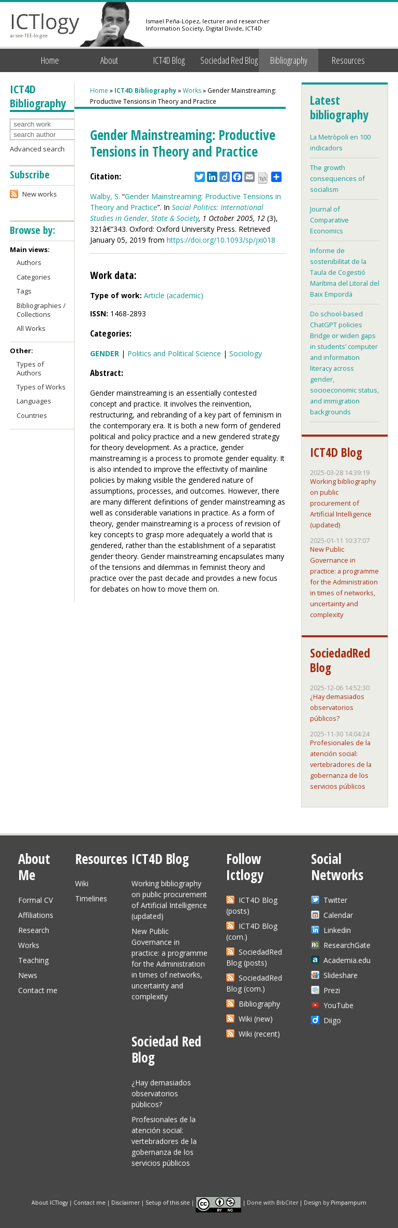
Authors (29, 262)
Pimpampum (348, 1202)
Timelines (91, 898)
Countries (32, 415)
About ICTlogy (50, 1202)
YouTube (338, 1005)
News (27, 975)
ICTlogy (45, 25)
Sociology (245, 353)
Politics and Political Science (174, 353)
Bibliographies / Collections (41, 310)
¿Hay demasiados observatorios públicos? (337, 707)
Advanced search (37, 148)
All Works (31, 328)
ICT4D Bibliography (145, 90)
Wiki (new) (256, 1019)
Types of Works (41, 387)
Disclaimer (125, 1202)
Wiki (82, 883)
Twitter (335, 900)
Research (33, 930)
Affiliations (35, 915)
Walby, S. (105, 196)
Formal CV (35, 900)
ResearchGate (347, 945)
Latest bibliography (339, 107)
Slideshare (340, 975)
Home (50, 60)
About (109, 60)
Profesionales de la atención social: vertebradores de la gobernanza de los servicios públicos (341, 764)
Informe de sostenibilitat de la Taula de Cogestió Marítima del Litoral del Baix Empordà (344, 272)
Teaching (33, 960)
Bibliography (288, 60)
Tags (24, 291)
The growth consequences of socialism (337, 178)
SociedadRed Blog (340, 660)
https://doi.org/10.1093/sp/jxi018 (221, 240)
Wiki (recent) (259, 1034)
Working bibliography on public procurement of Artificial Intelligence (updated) (343, 503)
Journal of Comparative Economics (329, 219)
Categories (34, 277)
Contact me (37, 990)
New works (39, 194)
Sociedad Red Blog (229, 60)
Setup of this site (167, 1202)
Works (192, 90)
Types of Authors (30, 368)
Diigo (332, 1020)
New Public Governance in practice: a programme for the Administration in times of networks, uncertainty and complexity (344, 582)
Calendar (338, 915)
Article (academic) (173, 295)
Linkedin (337, 930)
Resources (348, 60)
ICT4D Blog (169, 60)
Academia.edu (347, 960)
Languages (34, 401)
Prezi (331, 990)
